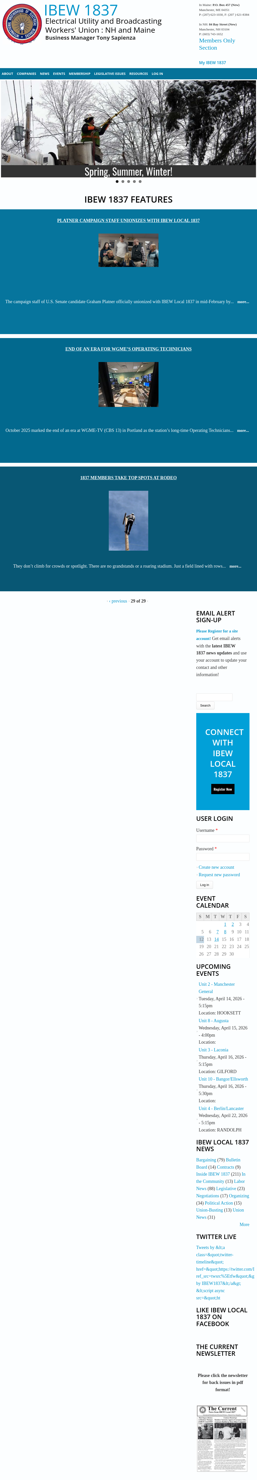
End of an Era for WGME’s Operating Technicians (129, 349)
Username (207, 830)
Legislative (226, 1188)
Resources (138, 73)
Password (206, 848)
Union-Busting (209, 1210)
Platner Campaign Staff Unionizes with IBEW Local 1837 (128, 220)
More (245, 1224)
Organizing (239, 1195)
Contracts (225, 1167)
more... (243, 302)
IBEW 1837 (81, 10)
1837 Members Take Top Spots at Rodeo (128, 477)
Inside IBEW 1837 (213, 1174)
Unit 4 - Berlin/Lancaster (221, 1108)
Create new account (216, 867)
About (7, 73)
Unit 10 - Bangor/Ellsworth (223, 1079)
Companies (26, 73)
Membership (79, 73)
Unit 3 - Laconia (213, 1049)
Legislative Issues (110, 73)
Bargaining (206, 1159)
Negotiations (207, 1195)
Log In (157, 73)
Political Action (219, 1203)
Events (59, 73)
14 (216, 939)
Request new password (219, 874)
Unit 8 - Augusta (214, 1020)
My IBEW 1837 (212, 63)
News (45, 73)
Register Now (223, 789)
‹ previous (118, 601)
